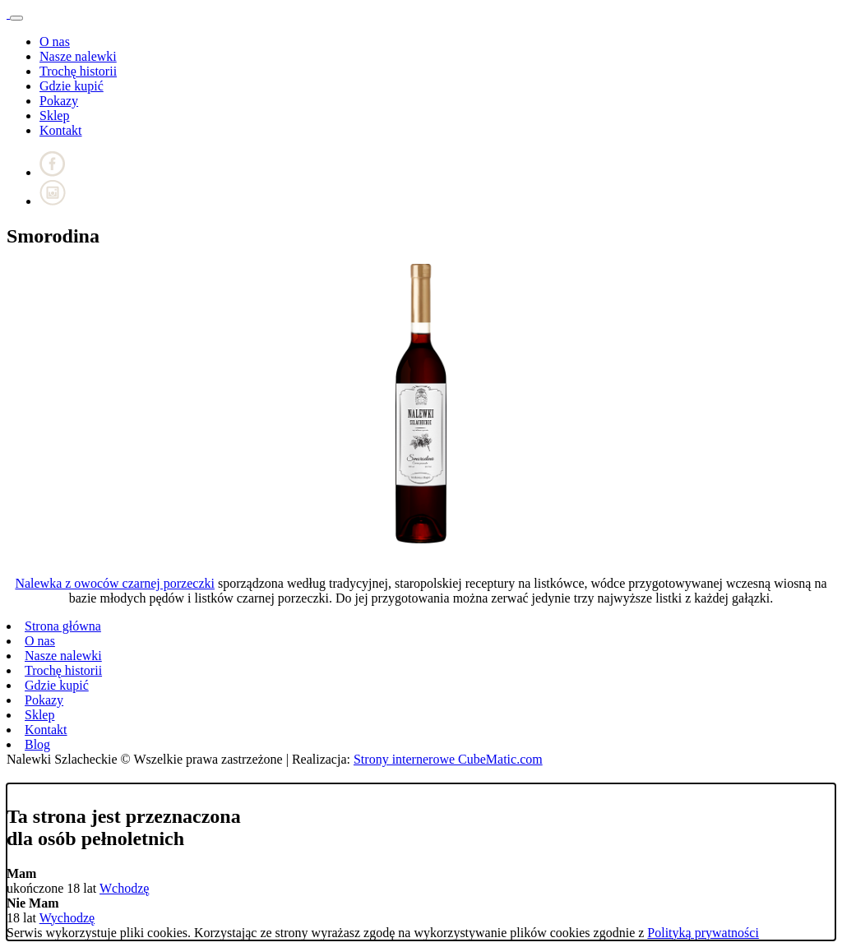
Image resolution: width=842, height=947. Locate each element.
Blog (37, 744)
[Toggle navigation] (16, 18)
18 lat (33, 910)
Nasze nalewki (78, 56)
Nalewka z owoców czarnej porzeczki (115, 583)
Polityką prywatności (703, 933)
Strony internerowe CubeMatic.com (448, 759)
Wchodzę (124, 888)
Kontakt (60, 130)
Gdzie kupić (71, 86)
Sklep (54, 115)
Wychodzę (67, 918)
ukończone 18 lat (53, 880)
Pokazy (58, 101)
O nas (54, 42)
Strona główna (63, 626)
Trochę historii (78, 71)
